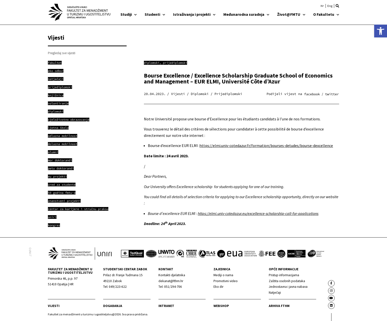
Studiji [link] (128, 14)
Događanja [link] (112, 306)
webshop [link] (221, 306)
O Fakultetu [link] (326, 14)
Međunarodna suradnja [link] (246, 14)
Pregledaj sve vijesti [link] (61, 53)
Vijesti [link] (53, 306)
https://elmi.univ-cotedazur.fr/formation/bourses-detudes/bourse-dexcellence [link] (266, 145)
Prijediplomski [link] (175, 62)
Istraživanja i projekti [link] (194, 14)
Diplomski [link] (151, 62)
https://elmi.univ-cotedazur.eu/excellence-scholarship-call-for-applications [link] (258, 213)
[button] (337, 6)
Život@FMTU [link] (291, 14)
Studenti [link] (155, 14)
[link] (380, 31)
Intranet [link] (166, 306)
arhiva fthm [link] (279, 306)
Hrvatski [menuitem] (322, 6)
